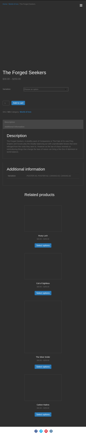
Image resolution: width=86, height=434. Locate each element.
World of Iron (13, 4)
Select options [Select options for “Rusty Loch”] (43, 245)
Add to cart (18, 103)
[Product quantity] (6, 103)
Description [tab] (10, 122)
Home (5, 4)
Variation (6, 89)
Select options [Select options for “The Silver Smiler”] (43, 367)
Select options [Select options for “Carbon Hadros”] (43, 414)
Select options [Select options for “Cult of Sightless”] (43, 293)
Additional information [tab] (14, 127)
